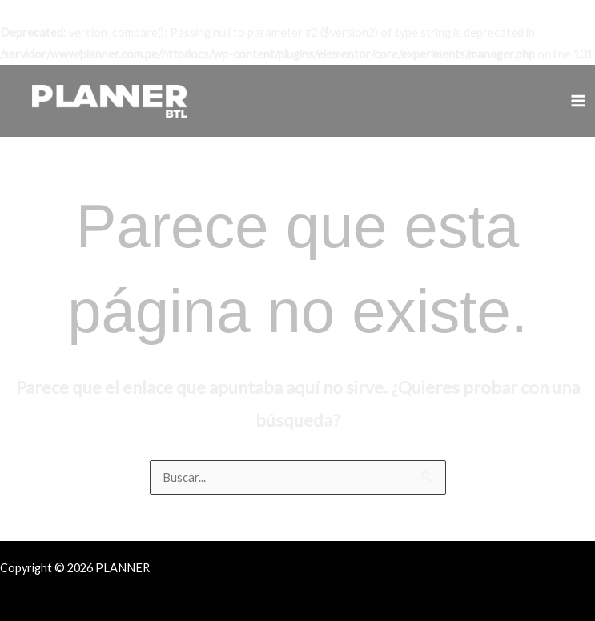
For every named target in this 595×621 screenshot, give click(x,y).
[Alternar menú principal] (578, 101)
